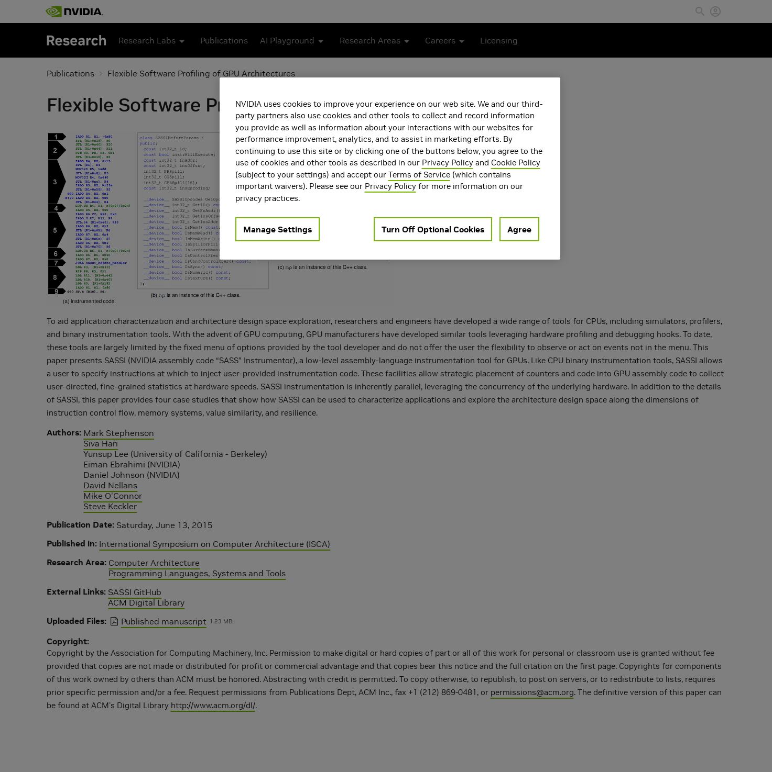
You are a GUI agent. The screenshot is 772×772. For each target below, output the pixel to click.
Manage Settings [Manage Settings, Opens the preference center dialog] (277, 229)
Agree (519, 229)
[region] (390, 168)
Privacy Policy (447, 162)
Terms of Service (419, 175)
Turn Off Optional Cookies (433, 229)
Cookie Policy (515, 162)
